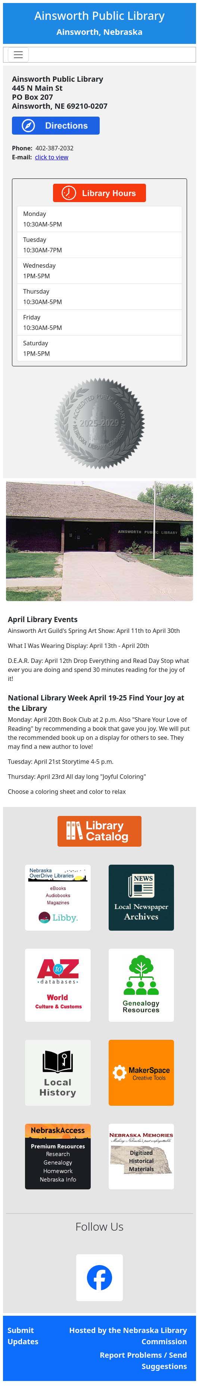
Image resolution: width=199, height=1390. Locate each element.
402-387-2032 (54, 148)
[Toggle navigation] (18, 54)
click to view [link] (51, 157)
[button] (57, 897)
